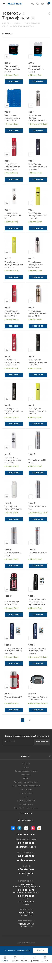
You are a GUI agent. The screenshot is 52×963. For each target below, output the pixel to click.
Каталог (26, 756)
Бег (26, 797)
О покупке (26, 813)
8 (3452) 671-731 (26, 874)
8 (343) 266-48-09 (26, 856)
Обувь (26, 778)
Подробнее (14, 82)
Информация (26, 820)
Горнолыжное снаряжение (26, 782)
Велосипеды (26, 789)
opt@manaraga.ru (26, 860)
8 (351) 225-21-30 (26, 914)
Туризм (26, 767)
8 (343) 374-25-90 (26, 885)
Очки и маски (26, 793)
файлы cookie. (24, 951)
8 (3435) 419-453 (26, 925)
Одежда (26, 763)
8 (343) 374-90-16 (26, 891)
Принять (40, 951)
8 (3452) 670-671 (26, 869)
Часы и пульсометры (26, 800)
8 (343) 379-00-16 (26, 903)
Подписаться (41, 742)
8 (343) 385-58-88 (26, 843)
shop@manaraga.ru (26, 847)
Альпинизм (26, 775)
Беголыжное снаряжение (26, 771)
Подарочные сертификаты (26, 808)
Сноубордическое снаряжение (26, 786)
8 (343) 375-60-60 (26, 897)
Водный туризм (26, 804)
